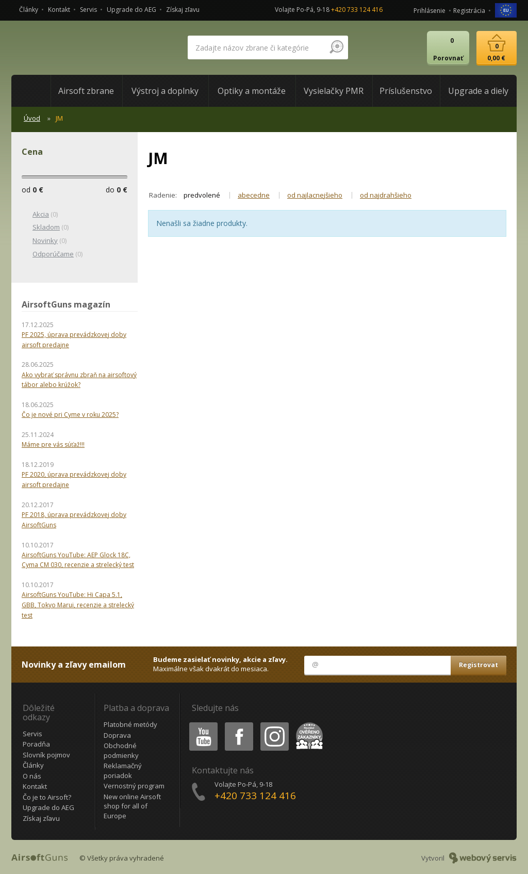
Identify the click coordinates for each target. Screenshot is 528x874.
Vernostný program (134, 785)
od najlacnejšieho (314, 195)
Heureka (307, 724)
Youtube (200, 724)
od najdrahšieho (385, 195)
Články (28, 9)
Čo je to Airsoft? (47, 797)
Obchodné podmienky (121, 750)
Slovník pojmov (46, 754)
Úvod (32, 118)
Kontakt (59, 9)
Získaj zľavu (183, 9)
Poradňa (36, 744)
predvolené (202, 195)
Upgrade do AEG (131, 9)
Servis (88, 9)
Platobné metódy (130, 724)
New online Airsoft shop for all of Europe (132, 806)
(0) (40, 214)
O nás (32, 776)
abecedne (254, 195)
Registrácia (469, 10)
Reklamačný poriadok (123, 770)
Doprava (117, 735)
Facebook (238, 724)
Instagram (273, 724)
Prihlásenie (430, 10)
